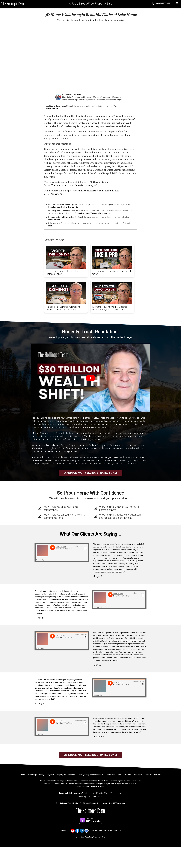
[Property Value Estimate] (66, 774)
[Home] (12, 4)
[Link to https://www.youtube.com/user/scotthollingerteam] (73, 831)
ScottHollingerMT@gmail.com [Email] (114, 803)
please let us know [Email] (97, 786)
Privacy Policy (97, 830)
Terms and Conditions (112, 830)
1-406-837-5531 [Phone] (161, 3)
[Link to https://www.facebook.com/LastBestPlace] (77, 831)
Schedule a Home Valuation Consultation (92, 213)
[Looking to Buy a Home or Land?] (90, 774)
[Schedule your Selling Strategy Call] (41, 774)
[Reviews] (157, 774)
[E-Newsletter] (110, 774)
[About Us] (148, 774)
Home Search (52, 108)
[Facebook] (138, 774)
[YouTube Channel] (124, 774)
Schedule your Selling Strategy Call (63, 207)
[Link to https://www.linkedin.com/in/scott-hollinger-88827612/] (82, 831)
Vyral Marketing (99, 837)
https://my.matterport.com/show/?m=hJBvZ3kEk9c (72, 185)
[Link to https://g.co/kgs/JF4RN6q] (86, 831)
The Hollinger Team (73, 94)
